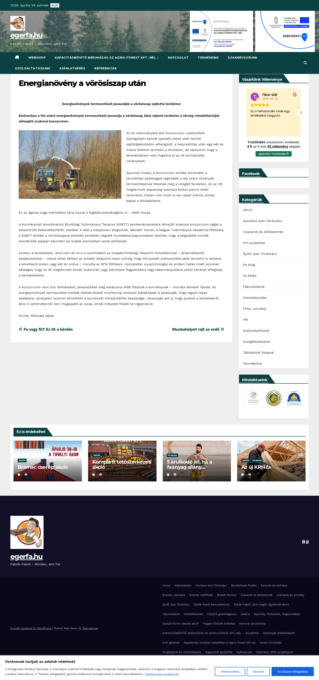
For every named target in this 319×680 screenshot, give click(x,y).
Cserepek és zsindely (290, 595)
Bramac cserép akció (43, 467)
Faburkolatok (254, 287)
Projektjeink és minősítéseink (182, 652)
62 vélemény (277, 146)
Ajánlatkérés (72, 68)
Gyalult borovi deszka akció (181, 623)
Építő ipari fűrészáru (260, 254)
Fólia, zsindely (255, 309)
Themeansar (90, 628)
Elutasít (258, 671)
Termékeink (208, 57)
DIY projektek (254, 243)
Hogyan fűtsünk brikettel (219, 623)
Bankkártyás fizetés (244, 585)
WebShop (37, 57)
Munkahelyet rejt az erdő (198, 329)
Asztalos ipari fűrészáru (263, 221)
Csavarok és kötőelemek (263, 232)
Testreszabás (230, 671)
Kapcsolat (178, 57)
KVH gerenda (171, 642)
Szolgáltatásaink (32, 68)
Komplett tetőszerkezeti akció (121, 464)
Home (166, 585)
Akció (247, 210)
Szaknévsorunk (242, 57)
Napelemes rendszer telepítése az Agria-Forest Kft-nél (220, 642)
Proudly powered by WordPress (31, 628)
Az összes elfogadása (293, 671)
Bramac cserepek (174, 595)
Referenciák (105, 68)
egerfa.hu (26, 35)
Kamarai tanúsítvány (252, 623)
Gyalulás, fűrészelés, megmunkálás (277, 614)
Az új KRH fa (256, 467)
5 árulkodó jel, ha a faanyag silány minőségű (189, 467)
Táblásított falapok (258, 352)
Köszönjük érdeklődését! (279, 633)
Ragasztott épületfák (218, 652)
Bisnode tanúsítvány (274, 585)
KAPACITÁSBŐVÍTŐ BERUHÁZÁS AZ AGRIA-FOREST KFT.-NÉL (106, 57)
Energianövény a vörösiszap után (82, 83)
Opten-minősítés (271, 642)
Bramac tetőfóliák (201, 595)
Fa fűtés (250, 276)
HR (245, 320)
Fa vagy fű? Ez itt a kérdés (46, 329)
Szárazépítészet (256, 331)
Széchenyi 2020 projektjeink (274, 652)
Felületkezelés (255, 298)
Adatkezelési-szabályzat (162, 674)
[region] (159, 667)
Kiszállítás (252, 633)
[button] (305, 63)
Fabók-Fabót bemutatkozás (212, 604)
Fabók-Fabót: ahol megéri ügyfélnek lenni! (261, 604)
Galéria (245, 614)
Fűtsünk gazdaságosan (222, 614)
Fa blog (249, 265)
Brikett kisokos (226, 595)
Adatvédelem (183, 585)
